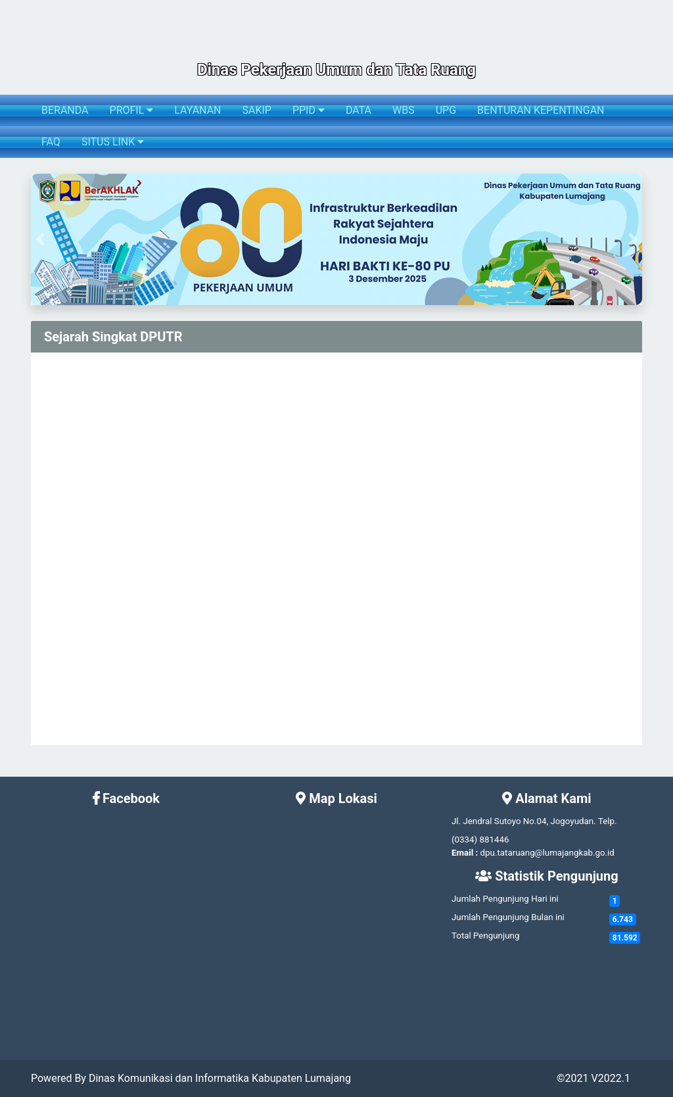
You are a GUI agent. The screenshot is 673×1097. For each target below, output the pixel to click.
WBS (403, 110)
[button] (40, 239)
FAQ (50, 141)
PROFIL (132, 110)
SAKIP (256, 110)
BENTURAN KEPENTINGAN (540, 110)
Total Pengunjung (485, 935)
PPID (308, 110)
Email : (465, 853)
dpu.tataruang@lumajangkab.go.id (547, 853)
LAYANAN (197, 110)
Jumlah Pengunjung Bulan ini (508, 917)
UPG (446, 110)
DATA (358, 110)
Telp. (607, 821)
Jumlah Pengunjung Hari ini (505, 899)
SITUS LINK (112, 141)
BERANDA (65, 110)
